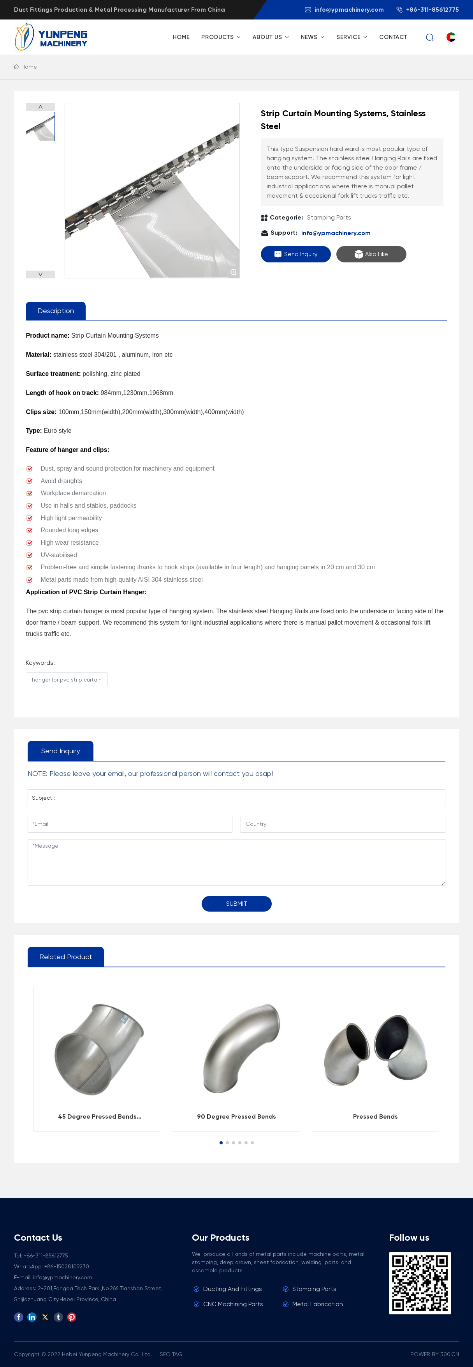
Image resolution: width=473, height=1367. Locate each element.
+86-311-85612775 (427, 9)
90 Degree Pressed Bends (236, 1116)
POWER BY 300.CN (434, 1354)
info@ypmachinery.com (344, 9)
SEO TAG (171, 1354)
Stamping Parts (329, 217)
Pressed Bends (375, 1116)
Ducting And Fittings (232, 1289)
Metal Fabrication (317, 1304)
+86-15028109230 (66, 1266)
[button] (221, 1142)
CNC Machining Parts (233, 1304)
